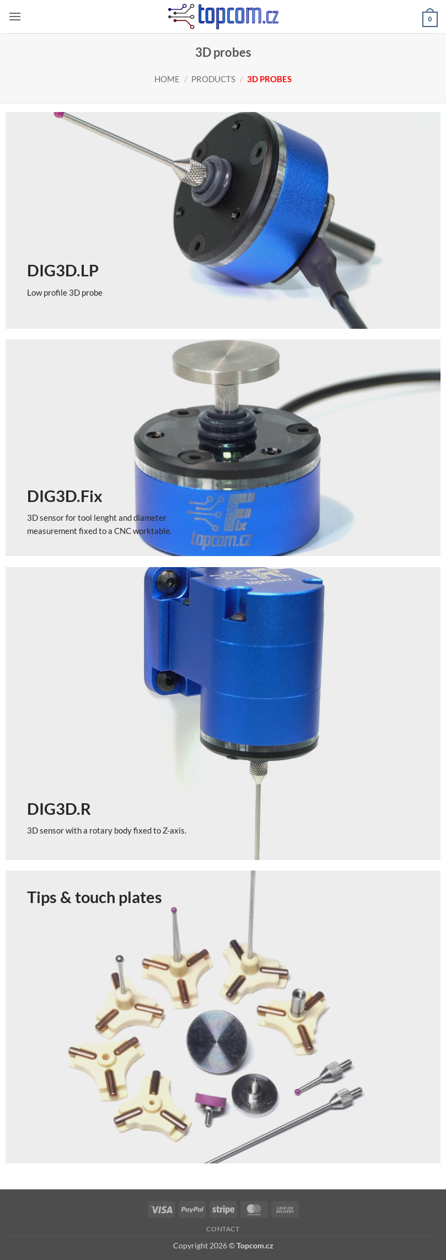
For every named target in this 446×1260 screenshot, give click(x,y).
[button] (15, 16)
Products (213, 79)
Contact (222, 1229)
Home (167, 79)
